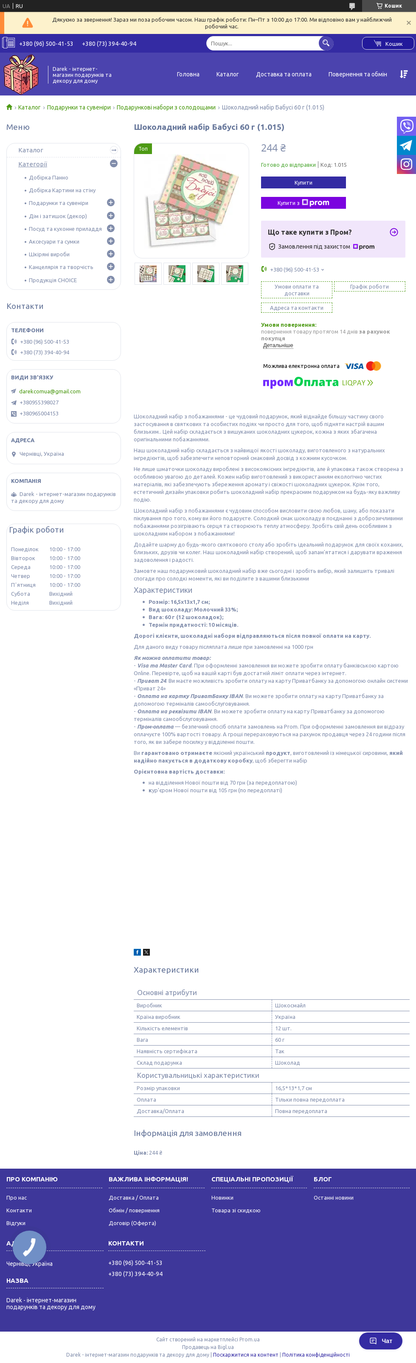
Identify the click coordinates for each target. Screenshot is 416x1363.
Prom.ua (249, 1339)
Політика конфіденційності (316, 1354)
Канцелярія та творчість (61, 267)
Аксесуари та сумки (54, 241)
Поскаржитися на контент (245, 1354)
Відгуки (15, 1223)
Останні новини (334, 1197)
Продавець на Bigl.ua (208, 1347)
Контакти (19, 1210)
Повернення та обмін (358, 74)
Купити (303, 182)
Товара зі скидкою (236, 1210)
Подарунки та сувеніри (79, 107)
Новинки (222, 1197)
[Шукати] (326, 43)
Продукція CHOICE (53, 280)
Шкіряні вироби (49, 254)
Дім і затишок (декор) (58, 216)
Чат (380, 1341)
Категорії (32, 164)
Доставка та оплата (284, 74)
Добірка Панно (48, 177)
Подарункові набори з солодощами (166, 107)
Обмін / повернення (134, 1210)
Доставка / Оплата (134, 1197)
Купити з (303, 203)
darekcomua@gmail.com (50, 391)
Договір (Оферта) (132, 1223)
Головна (188, 74)
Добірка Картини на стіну (62, 190)
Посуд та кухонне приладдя (65, 229)
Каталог (227, 74)
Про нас (16, 1197)
